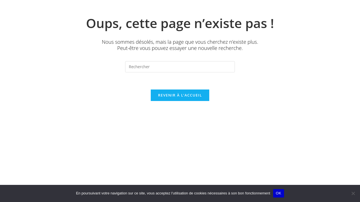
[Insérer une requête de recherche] (180, 66)
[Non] (353, 193)
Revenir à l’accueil (180, 95)
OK (278, 193)
